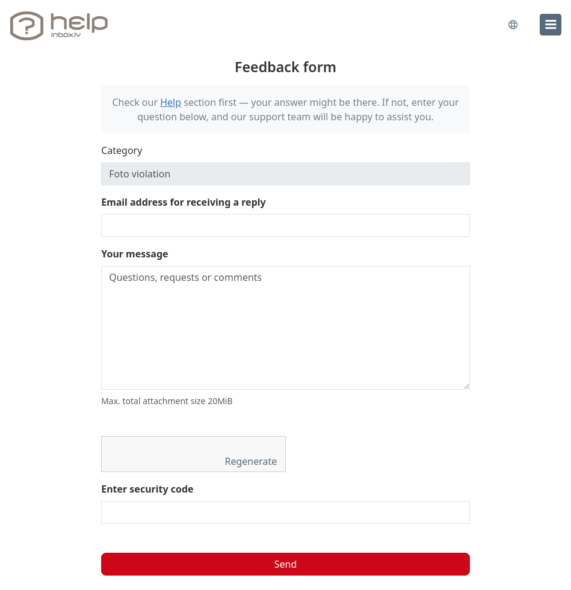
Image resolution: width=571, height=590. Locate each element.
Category (121, 150)
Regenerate (252, 461)
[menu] (550, 24)
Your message (134, 253)
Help (170, 102)
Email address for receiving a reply (183, 202)
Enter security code (147, 489)
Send (285, 564)
